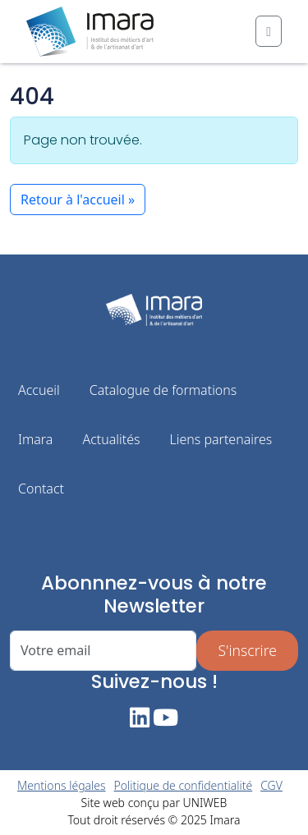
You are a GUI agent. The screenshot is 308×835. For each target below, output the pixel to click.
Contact (41, 488)
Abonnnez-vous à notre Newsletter (154, 594)
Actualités (111, 439)
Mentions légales (61, 785)
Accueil (39, 390)
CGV (271, 785)
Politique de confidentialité (183, 785)
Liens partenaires (220, 439)
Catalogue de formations (163, 390)
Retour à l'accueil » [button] (78, 199)
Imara (35, 439)
